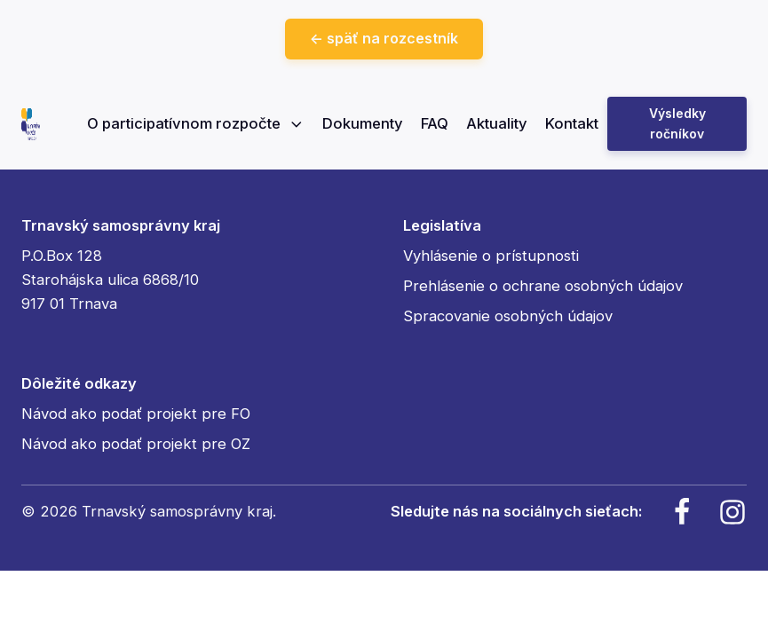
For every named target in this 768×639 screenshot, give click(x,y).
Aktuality (496, 123)
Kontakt (571, 123)
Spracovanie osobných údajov (508, 316)
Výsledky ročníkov (677, 123)
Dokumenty (362, 123)
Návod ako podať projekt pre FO (135, 413)
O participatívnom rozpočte (196, 123)
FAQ (434, 123)
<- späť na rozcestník (384, 38)
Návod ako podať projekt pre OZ (135, 444)
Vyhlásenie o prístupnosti (491, 255)
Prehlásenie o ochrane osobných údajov (543, 286)
